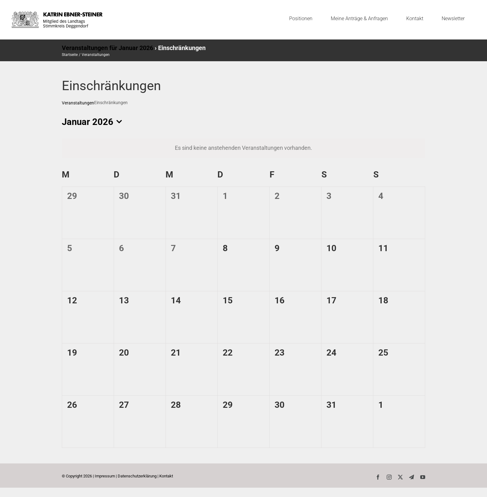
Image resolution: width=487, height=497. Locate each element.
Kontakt (166, 476)
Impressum (105, 476)
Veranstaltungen (78, 102)
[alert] (243, 148)
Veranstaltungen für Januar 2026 (107, 48)
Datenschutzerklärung (137, 476)
